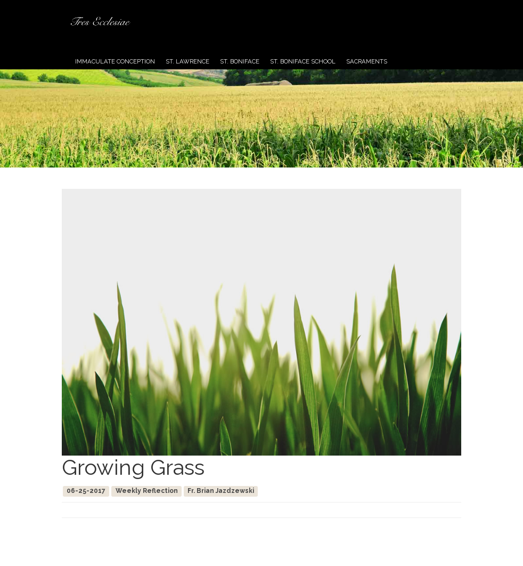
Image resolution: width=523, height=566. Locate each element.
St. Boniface (239, 61)
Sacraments (366, 61)
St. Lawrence (187, 61)
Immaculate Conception (115, 61)
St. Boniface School (303, 61)
